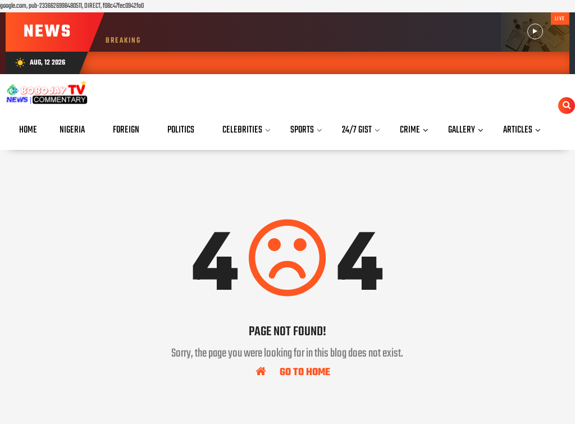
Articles (517, 130)
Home (28, 130)
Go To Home (292, 371)
